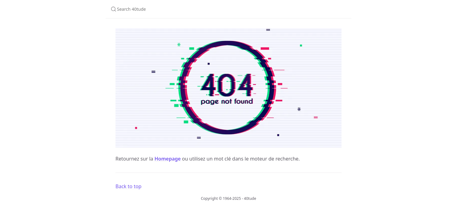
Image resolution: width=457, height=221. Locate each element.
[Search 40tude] (188, 9)
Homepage (167, 158)
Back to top (128, 186)
